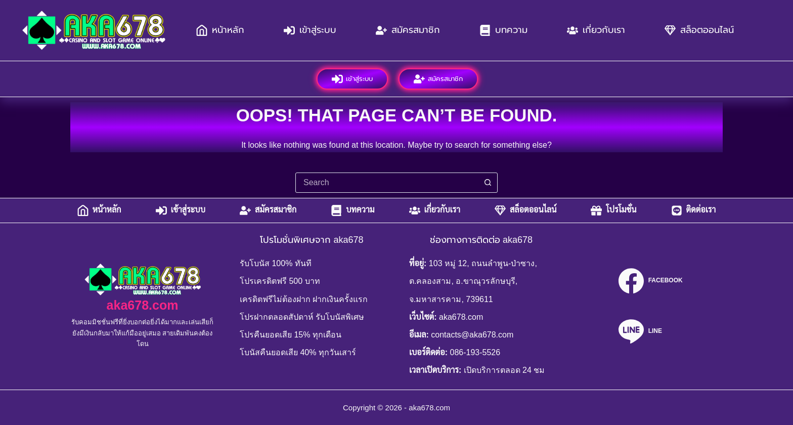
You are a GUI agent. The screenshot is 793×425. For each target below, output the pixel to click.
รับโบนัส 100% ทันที (276, 263)
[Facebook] (650, 280)
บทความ (503, 30)
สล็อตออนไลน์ (699, 30)
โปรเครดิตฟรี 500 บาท (280, 281)
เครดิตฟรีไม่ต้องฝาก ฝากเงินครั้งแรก (304, 299)
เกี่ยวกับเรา (596, 30)
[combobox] (387, 183)
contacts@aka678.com (472, 334)
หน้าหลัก (220, 30)
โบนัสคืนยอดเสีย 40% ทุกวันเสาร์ (298, 352)
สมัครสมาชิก (408, 30)
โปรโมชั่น (613, 210)
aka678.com (143, 305)
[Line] (650, 331)
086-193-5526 (475, 352)
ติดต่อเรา (693, 210)
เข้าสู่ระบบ (310, 30)
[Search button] (487, 182)
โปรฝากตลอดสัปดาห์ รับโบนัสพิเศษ (302, 317)
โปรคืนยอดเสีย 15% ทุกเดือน (290, 334)
